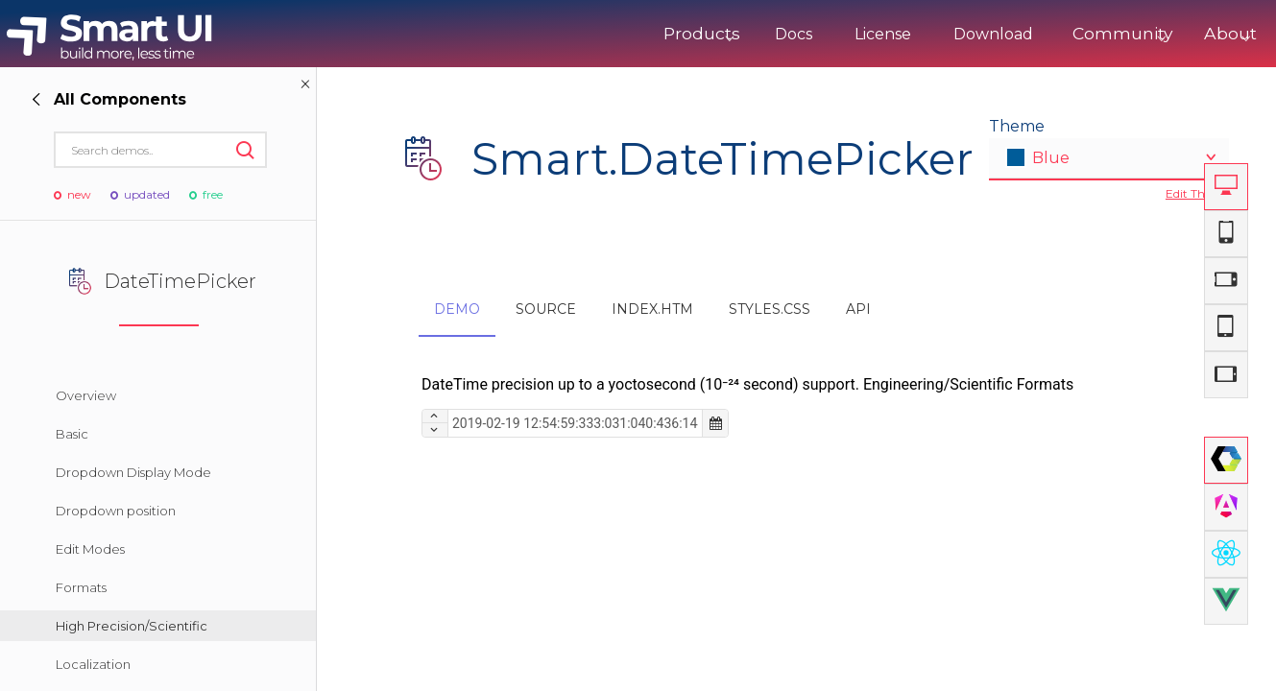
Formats (81, 587)
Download (935, 34)
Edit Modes (90, 549)
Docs (736, 34)
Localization (93, 664)
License (825, 34)
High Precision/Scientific (131, 625)
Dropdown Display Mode (133, 472)
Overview (86, 395)
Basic (72, 433)
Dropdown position (116, 510)
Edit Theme (1197, 193)
